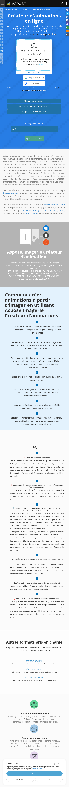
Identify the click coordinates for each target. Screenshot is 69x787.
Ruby (62, 210)
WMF (43, 273)
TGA (28, 273)
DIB (60, 271)
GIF (13, 273)
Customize (20, 779)
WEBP (54, 273)
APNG (34, 129)
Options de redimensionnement (34, 106)
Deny (49, 779)
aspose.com (32, 34)
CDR (48, 276)
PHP (35, 210)
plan (41, 64)
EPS (44, 276)
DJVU (24, 276)
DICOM (18, 276)
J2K (51, 271)
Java (40, 210)
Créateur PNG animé (34, 677)
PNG (17, 273)
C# (23, 210)
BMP (55, 271)
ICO (58, 276)
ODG (34, 276)
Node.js (55, 210)
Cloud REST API (31, 213)
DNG (29, 276)
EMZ (38, 273)
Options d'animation (34, 101)
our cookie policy (37, 769)
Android (47, 210)
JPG (43, 271)
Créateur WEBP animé (34, 669)
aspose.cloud (50, 34)
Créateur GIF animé (34, 661)
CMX (53, 276)
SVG (59, 273)
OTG (39, 276)
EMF (33, 273)
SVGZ (11, 276)
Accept (34, 773)
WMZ (48, 273)
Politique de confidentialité (38, 90)
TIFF (9, 273)
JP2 (47, 271)
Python (28, 210)
